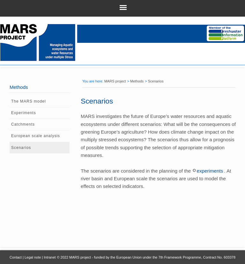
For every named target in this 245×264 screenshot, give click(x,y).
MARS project (115, 81)
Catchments (23, 124)
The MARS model (28, 101)
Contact (16, 257)
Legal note (33, 257)
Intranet (50, 257)
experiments (210, 171)
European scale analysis (35, 136)
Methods (137, 81)
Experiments (23, 113)
